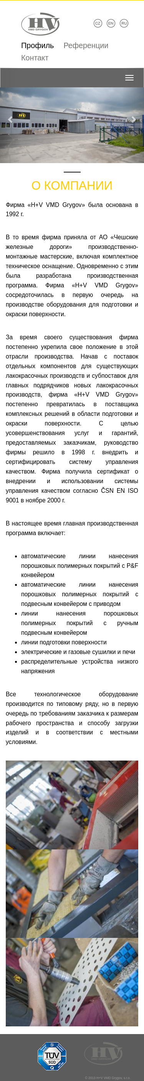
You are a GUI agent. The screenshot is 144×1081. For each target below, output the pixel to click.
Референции (85, 45)
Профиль (37, 45)
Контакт (34, 57)
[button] (11, 115)
